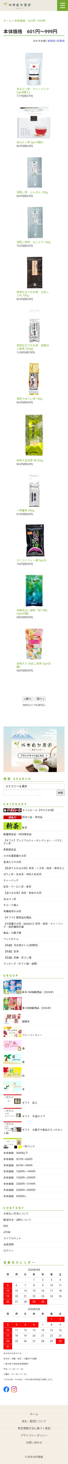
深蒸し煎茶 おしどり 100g (33, 242)
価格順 (51, 40)
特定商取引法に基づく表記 (34, 1428)
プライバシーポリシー (34, 1435)
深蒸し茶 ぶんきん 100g (32, 192)
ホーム (7, 20)
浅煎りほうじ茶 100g (29, 398)
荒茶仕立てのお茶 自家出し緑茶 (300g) (33, 347)
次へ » (40, 699)
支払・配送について (34, 1421)
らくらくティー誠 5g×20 (31, 560)
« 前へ (28, 699)
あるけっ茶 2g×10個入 (30, 142)
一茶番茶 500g (25, 510)
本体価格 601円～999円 (29, 20)
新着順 (61, 40)
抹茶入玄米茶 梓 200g (30, 460)
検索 (60, 792)
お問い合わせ (34, 1442)
